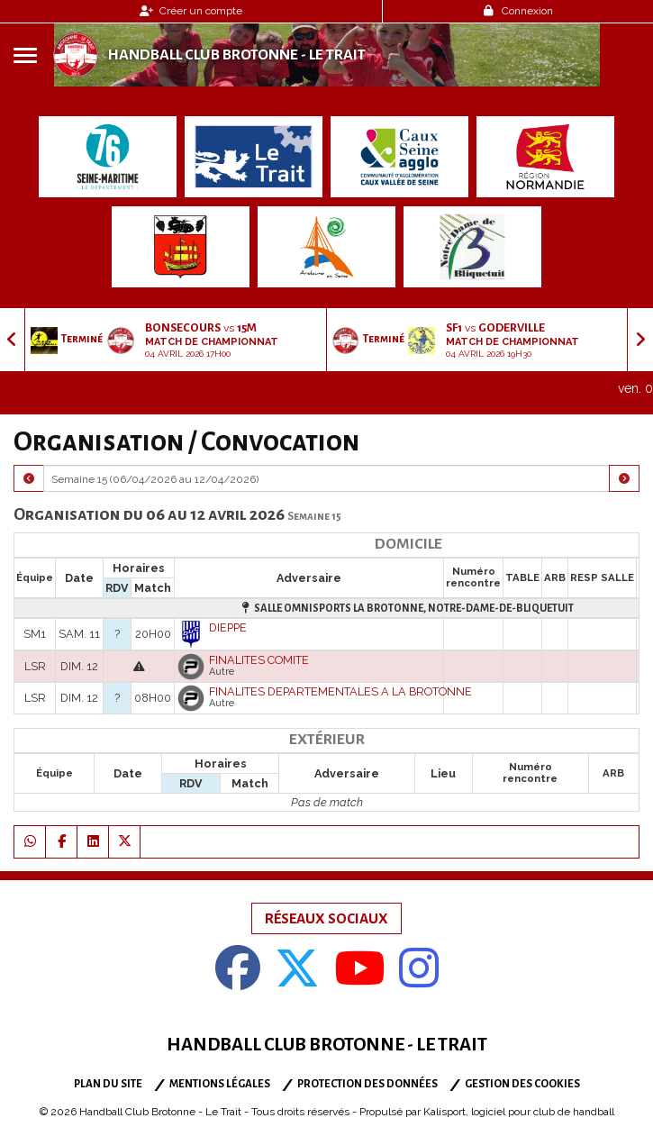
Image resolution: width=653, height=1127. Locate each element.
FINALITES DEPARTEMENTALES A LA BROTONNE (340, 691)
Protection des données (367, 1084)
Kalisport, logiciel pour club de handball (518, 1111)
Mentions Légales (219, 1084)
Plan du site (108, 1084)
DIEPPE (228, 627)
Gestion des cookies (522, 1084)
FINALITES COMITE (259, 660)
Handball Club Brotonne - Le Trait (236, 55)
